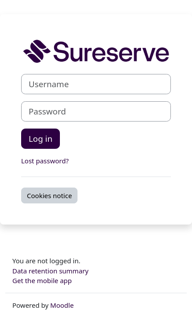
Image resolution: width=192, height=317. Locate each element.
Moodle (62, 305)
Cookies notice (49, 195)
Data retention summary (50, 270)
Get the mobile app (42, 280)
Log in (40, 138)
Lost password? (45, 160)
